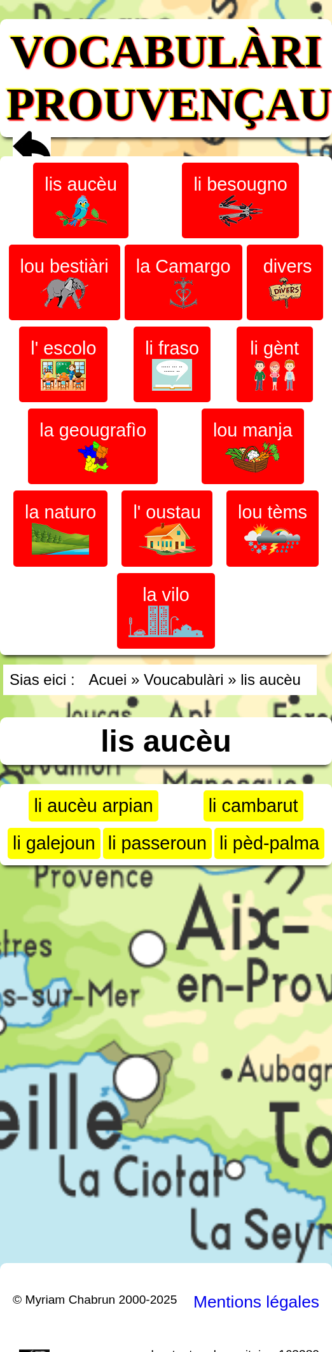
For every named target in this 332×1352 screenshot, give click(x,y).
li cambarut (253, 805)
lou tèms (272, 528)
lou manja (253, 446)
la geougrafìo (92, 446)
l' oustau (166, 528)
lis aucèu (81, 200)
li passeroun (157, 843)
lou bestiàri (64, 282)
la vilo (166, 611)
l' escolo (63, 364)
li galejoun (54, 843)
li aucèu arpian (93, 805)
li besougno (240, 200)
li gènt (274, 364)
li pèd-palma (269, 843)
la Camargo (183, 282)
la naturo (60, 528)
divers (285, 282)
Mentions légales (256, 1301)
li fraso (172, 364)
